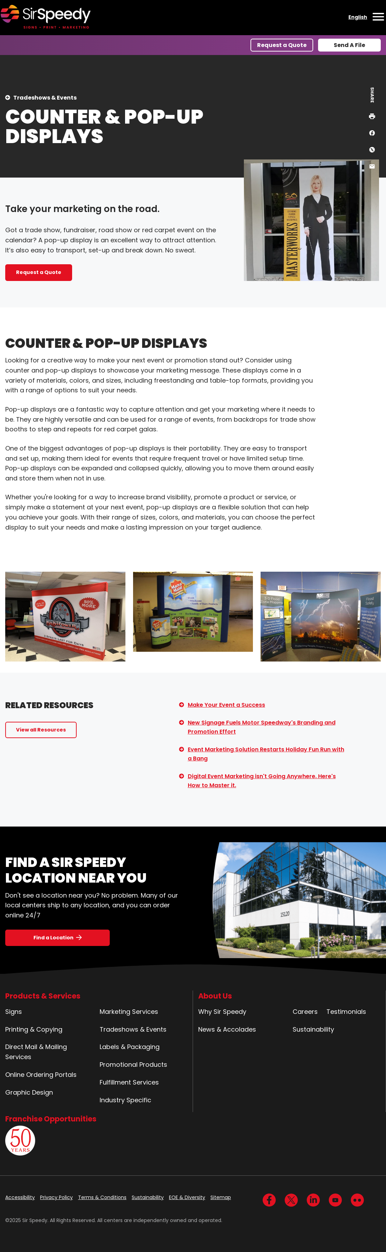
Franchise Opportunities (50, 1119)
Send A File (349, 45)
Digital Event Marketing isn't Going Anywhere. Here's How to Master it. (262, 780)
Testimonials (346, 1011)
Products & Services (42, 996)
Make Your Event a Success (226, 705)
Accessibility (20, 1197)
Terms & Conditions (102, 1197)
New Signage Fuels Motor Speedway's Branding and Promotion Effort (261, 727)
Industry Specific (125, 1100)
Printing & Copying (33, 1029)
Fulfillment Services (129, 1082)
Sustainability (313, 1029)
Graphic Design (29, 1092)
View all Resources (41, 729)
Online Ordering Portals (41, 1074)
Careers (305, 1011)
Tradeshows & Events (45, 98)
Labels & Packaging (130, 1046)
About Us (215, 996)
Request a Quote (282, 45)
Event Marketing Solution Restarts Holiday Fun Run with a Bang (266, 753)
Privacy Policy (56, 1197)
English (357, 17)
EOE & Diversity (187, 1197)
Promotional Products (133, 1064)
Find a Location (53, 937)
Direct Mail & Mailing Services (36, 1051)
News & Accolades (227, 1029)
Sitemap (220, 1197)
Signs (13, 1011)
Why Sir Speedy (222, 1011)
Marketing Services (129, 1011)
